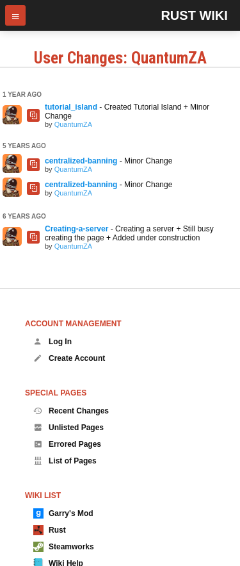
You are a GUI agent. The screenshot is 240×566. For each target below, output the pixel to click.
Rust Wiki (194, 15)
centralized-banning (81, 160)
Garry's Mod (63, 513)
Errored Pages (67, 444)
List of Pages (65, 461)
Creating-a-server (76, 228)
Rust (49, 530)
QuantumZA (73, 124)
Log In (52, 342)
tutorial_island (71, 107)
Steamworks (63, 547)
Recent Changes (71, 411)
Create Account (69, 358)
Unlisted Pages (68, 427)
